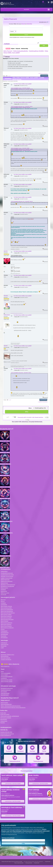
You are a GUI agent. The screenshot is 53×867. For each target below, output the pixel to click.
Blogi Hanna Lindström (7, 627)
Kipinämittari (4, 583)
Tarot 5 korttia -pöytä (6, 679)
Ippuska (6, 251)
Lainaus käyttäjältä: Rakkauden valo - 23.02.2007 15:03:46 (22, 89)
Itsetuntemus (4, 644)
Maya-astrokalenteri (6, 704)
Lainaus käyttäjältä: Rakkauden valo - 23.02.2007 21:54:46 (22, 201)
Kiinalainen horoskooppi (7, 586)
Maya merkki (4, 588)
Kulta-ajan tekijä (4, 714)
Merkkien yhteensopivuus (8, 584)
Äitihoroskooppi (5, 579)
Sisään (44, 2)
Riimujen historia (5, 658)
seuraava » (45, 73)
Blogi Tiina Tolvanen (6, 626)
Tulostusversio (44, 75)
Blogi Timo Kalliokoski (7, 609)
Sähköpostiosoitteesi (8, 838)
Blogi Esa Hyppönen (6, 616)
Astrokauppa (4, 634)
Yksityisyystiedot (28, 862)
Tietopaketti (4, 631)
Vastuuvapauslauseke (18, 862)
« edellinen (40, 73)
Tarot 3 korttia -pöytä (6, 681)
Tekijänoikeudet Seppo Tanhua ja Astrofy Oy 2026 (12, 861)
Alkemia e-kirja (5, 593)
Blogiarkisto (3, 719)
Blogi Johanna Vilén (6, 608)
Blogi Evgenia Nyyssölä (7, 619)
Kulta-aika (3, 713)
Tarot (2, 671)
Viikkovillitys (4, 571)
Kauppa (2, 722)
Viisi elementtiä (5, 693)
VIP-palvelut (4, 637)
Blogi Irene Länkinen (6, 622)
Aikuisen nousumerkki (7, 576)
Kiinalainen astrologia (7, 688)
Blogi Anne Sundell (6, 617)
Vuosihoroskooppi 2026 (7, 574)
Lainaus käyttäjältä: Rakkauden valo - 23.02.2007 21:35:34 (21, 106)
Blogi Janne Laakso (6, 614)
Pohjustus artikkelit (5, 717)
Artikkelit (3, 589)
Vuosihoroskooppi (6, 690)
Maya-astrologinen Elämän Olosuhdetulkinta (13, 707)
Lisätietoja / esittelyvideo (13, 783)
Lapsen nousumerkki (6, 578)
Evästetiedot (36, 862)
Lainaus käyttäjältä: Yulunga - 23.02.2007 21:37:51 (20, 148)
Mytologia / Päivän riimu (7, 654)
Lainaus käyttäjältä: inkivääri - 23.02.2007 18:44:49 (20, 107)
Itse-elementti (5, 695)
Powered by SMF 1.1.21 (23, 417)
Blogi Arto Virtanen (6, 624)
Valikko (26, 9)
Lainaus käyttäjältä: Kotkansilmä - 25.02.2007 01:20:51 (21, 372)
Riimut (3, 601)
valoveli (5, 345)
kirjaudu (23, 23)
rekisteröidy (29, 23)
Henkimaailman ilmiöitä (36, 51)
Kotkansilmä (7, 314)
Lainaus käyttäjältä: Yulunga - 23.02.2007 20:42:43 (20, 88)
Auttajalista (4, 591)
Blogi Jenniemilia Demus (8, 612)
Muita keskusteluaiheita (20, 51)
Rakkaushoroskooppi (6, 581)
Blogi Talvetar (4, 621)
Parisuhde (3, 646)
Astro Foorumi (10, 19)
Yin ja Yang (4, 691)
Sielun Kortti (4, 674)
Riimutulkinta (4, 656)
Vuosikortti (4, 678)
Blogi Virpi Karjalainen (7, 611)
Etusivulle (3, 594)
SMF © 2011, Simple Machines (36, 417)
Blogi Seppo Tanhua (6, 606)
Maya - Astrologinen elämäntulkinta (10, 706)
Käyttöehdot (47, 861)
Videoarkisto (3, 721)
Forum (3, 629)
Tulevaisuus (4, 642)
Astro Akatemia (5, 666)
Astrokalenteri (5, 632)
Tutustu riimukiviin (6, 659)
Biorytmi (3, 599)
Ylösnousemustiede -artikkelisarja (9, 716)
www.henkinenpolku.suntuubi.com (17, 313)
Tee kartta (3, 636)
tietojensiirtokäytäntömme (9, 834)
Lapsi (2, 647)
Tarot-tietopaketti (5, 673)
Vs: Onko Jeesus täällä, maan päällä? (23, 83)
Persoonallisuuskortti (6, 676)
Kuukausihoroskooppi (7, 573)
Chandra (6, 295)
